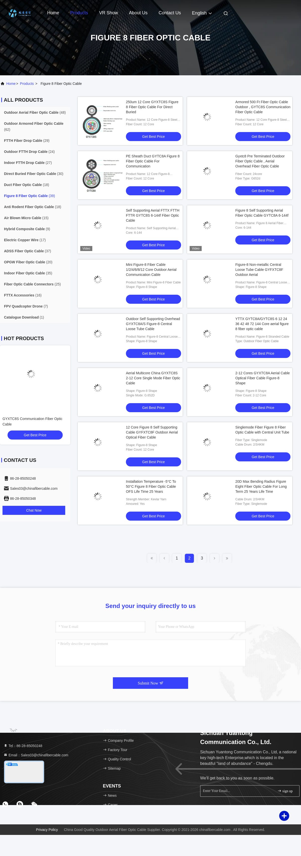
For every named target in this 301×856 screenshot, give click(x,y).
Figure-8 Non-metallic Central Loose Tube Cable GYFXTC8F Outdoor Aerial (259, 270)
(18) (26, 185)
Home (53, 12)
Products (79, 12)
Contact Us (170, 12)
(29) (26, 141)
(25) (32, 284)
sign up (284, 791)
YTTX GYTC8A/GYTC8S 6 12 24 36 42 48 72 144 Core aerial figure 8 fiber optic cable (261, 324)
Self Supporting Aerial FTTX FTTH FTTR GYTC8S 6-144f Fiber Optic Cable (152, 215)
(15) (26, 218)
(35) (28, 273)
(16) (23, 295)
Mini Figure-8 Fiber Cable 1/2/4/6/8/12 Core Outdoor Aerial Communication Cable (151, 270)
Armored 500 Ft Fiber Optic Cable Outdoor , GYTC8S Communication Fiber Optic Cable (262, 107)
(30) (33, 174)
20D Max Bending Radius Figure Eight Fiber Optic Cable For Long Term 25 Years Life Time (261, 486)
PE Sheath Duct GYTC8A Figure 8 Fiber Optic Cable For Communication (153, 161)
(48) (35, 112)
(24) (29, 152)
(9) (27, 229)
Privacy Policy (47, 830)
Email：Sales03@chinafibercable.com (36, 755)
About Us (138, 12)
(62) (33, 126)
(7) (26, 306)
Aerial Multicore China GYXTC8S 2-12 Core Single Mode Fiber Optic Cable (153, 378)
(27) (28, 163)
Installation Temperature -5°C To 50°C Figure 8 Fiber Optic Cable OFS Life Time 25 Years (151, 486)
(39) (29, 196)
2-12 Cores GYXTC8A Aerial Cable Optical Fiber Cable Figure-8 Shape (262, 378)
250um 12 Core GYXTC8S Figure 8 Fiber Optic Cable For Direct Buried (152, 107)
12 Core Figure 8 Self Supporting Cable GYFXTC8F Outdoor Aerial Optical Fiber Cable (152, 432)
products (27, 84)
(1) (24, 317)
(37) (27, 251)
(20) (28, 262)
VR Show (108, 12)
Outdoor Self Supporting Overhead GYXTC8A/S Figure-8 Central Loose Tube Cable (153, 324)
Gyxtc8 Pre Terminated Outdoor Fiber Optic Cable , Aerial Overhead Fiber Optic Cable (260, 161)
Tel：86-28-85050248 (23, 746)
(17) (25, 240)
